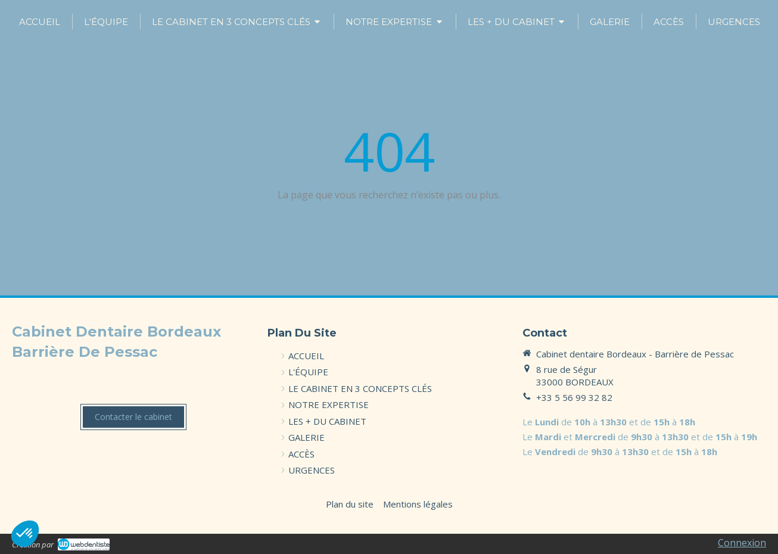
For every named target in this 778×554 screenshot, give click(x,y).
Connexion (742, 542)
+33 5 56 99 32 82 (574, 397)
